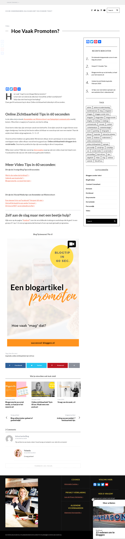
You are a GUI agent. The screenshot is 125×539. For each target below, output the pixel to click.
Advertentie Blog (22, 436)
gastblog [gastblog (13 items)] (96, 131)
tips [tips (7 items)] (109, 154)
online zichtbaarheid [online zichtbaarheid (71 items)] (94, 144)
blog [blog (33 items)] (101, 111)
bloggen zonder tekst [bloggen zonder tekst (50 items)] (102, 114)
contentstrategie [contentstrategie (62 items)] (105, 127)
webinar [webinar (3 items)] (110, 158)
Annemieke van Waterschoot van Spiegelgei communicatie (47, 119)
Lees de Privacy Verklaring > (73, 497)
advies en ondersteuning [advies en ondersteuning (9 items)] (102, 107)
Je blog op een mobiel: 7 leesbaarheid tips (61, 417)
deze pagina (38, 150)
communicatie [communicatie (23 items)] (91, 124)
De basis (89, 189)
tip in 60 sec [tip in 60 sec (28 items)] (101, 154)
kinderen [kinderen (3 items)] (97, 137)
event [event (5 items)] (89, 131)
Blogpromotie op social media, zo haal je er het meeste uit (14, 404)
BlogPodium (90, 180)
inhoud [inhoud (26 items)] (89, 134)
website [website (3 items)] (89, 161)
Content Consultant (93, 184)
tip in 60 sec (30, 356)
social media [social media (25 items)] (107, 151)
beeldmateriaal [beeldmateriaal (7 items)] (92, 111)
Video (7, 26)
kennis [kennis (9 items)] (89, 137)
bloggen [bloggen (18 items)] (90, 114)
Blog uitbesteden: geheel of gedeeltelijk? (24, 417)
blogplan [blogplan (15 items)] (90, 117)
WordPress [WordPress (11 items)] (98, 161)
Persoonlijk (90, 206)
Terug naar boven (112, 535)
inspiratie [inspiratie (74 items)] (97, 134)
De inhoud (89, 193)
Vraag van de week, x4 (66, 402)
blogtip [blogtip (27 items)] (89, 121)
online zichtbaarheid (19, 356)
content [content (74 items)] (109, 124)
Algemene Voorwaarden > (73, 512)
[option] (17, 395)
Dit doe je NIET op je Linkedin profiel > (20, 206)
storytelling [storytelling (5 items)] (91, 154)
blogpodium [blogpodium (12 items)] (99, 117)
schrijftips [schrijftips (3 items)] (109, 147)
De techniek (90, 202)
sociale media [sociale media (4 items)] (96, 151)
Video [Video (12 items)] (98, 158)
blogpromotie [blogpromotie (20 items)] (110, 117)
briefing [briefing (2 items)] (97, 121)
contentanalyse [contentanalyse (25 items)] (92, 127)
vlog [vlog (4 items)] (103, 158)
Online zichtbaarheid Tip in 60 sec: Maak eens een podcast (41, 404)
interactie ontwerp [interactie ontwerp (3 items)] (109, 134)
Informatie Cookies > (71, 484)
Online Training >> (13, 2)
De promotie (90, 197)
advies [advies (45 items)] (89, 107)
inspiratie (8, 356)
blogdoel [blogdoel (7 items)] (108, 111)
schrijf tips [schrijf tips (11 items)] (100, 147)
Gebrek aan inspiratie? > (14, 178)
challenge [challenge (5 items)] (105, 121)
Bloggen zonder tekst (94, 175)
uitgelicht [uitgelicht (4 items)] (90, 158)
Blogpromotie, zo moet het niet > (18, 181)
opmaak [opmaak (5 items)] (105, 144)
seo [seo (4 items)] (88, 151)
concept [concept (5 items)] (101, 124)
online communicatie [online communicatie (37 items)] (94, 141)
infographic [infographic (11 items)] (105, 131)
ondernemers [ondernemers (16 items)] (106, 137)
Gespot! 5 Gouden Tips (99, 66)
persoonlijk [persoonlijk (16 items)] (91, 147)
